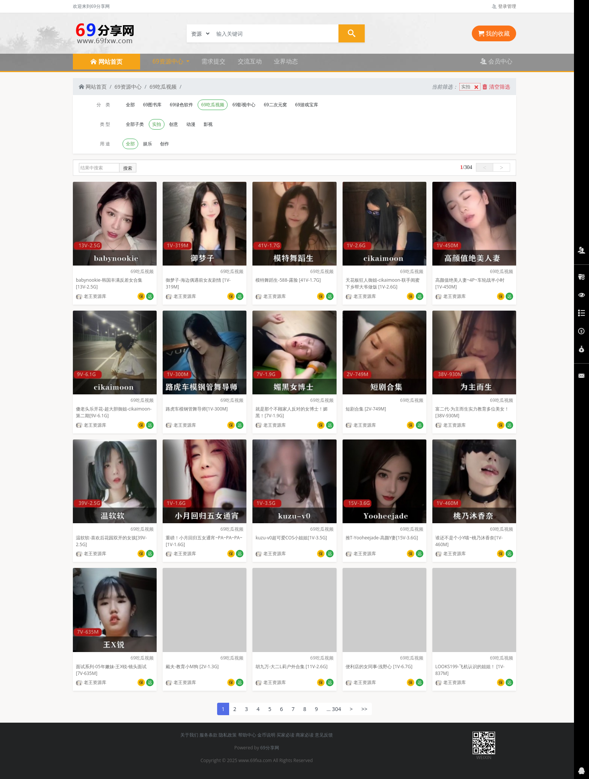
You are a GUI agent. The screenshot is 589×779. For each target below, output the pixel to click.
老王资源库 (91, 296)
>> (364, 709)
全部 (130, 104)
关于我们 (189, 735)
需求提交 (213, 61)
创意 (173, 124)
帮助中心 (247, 735)
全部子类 (135, 124)
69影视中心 (244, 104)
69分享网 (269, 747)
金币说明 (266, 735)
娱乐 (147, 143)
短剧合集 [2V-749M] (366, 409)
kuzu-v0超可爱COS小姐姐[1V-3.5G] (291, 537)
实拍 (470, 87)
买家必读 (285, 735)
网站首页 (93, 86)
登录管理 (504, 6)
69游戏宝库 (307, 104)
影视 (208, 124)
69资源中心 (128, 86)
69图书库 (152, 104)
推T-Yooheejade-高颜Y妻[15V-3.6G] (382, 537)
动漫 (190, 124)
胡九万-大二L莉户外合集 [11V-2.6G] (291, 666)
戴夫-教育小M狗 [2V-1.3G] (192, 666)
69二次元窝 (275, 104)
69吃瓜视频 (163, 86)
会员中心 (496, 61)
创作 (164, 143)
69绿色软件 (181, 104)
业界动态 (286, 61)
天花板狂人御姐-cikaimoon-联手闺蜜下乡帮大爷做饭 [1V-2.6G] (383, 283)
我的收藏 (494, 33)
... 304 (333, 709)
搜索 (127, 168)
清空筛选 (496, 86)
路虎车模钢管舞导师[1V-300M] (197, 409)
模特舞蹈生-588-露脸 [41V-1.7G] (288, 280)
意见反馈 (324, 735)
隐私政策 (228, 735)
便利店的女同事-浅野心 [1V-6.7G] (379, 666)
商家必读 (305, 735)
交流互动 (250, 61)
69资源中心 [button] (169, 61)
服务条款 (208, 735)
